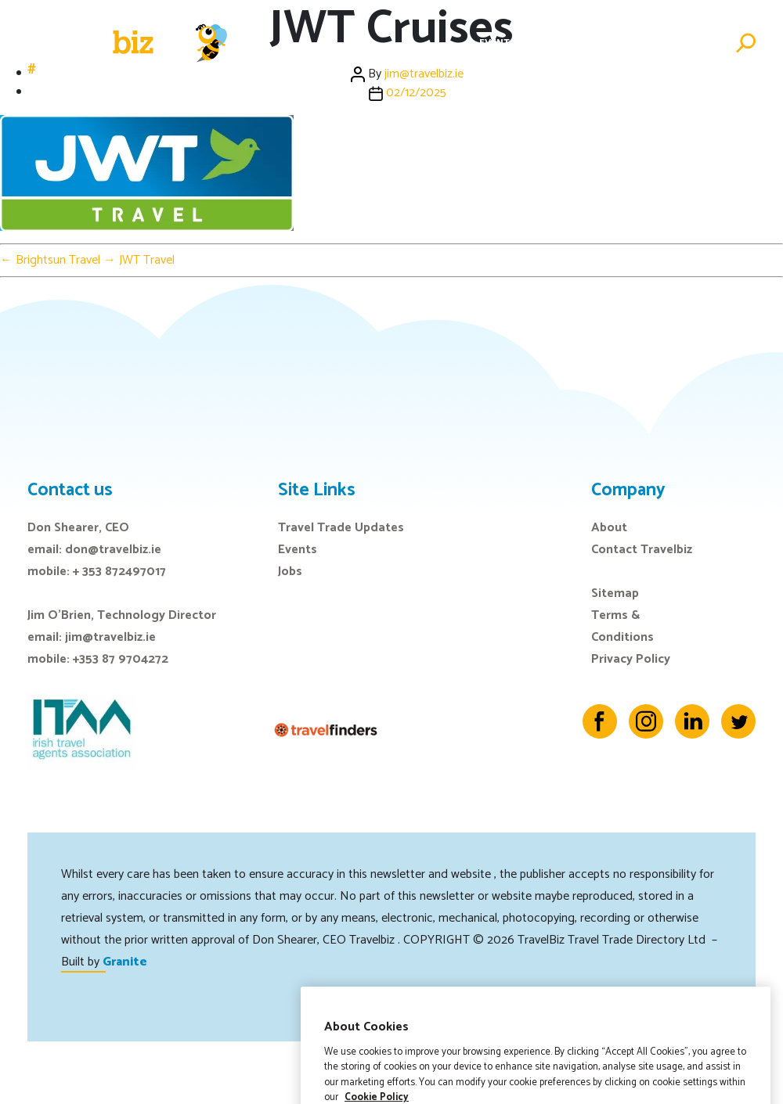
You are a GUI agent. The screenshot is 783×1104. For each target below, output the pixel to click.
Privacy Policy (630, 659)
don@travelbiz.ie (113, 549)
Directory (631, 42)
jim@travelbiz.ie (110, 637)
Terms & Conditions (622, 626)
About (609, 527)
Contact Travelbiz (641, 549)
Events (497, 42)
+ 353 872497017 (119, 571)
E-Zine (542, 42)
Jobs (581, 42)
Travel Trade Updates (341, 527)
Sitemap (615, 593)
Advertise (697, 42)
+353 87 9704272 (120, 659)
